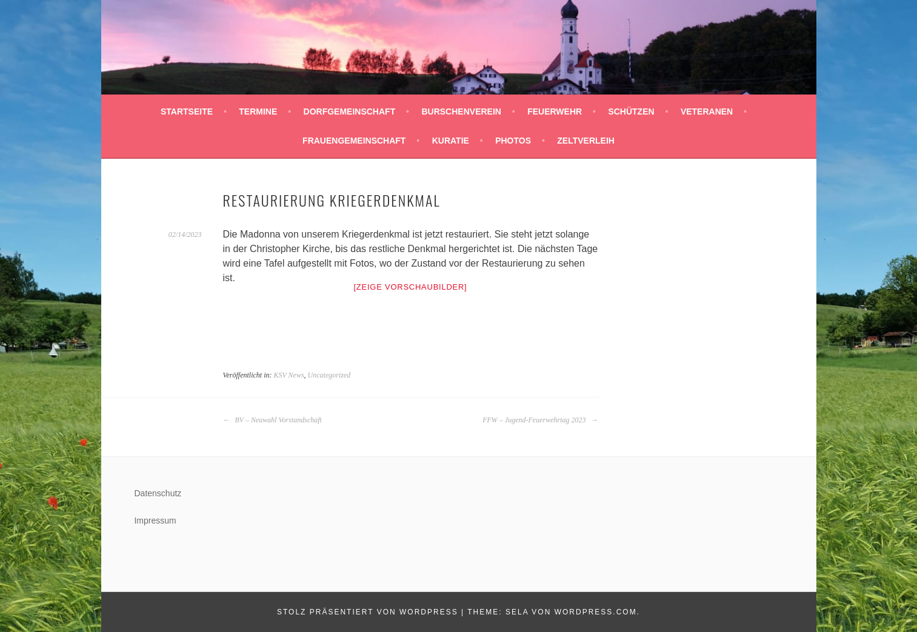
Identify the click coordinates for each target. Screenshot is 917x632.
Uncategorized (329, 375)
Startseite (187, 111)
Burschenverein (461, 111)
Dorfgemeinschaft (350, 111)
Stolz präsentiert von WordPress (367, 612)
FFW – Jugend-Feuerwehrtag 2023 (540, 420)
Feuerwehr (554, 111)
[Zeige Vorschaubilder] (410, 286)
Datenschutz (157, 493)
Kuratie (450, 140)
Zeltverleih (586, 140)
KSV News (288, 375)
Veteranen (707, 111)
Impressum (155, 520)
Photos (513, 140)
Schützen (631, 111)
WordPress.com (596, 612)
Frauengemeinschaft (353, 140)
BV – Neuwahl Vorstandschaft (272, 420)
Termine (258, 111)
